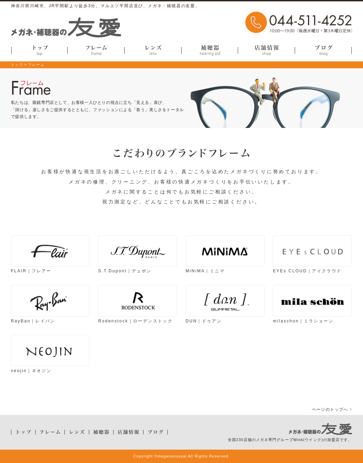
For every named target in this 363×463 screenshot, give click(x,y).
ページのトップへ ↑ (332, 409)
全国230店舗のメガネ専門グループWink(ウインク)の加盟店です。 (290, 440)
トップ (17, 65)
